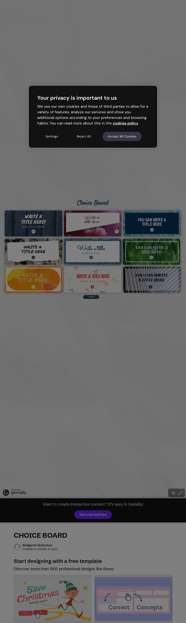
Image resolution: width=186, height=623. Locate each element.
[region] (93, 116)
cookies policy (125, 123)
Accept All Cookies (122, 136)
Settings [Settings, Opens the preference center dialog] (52, 136)
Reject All (84, 136)
